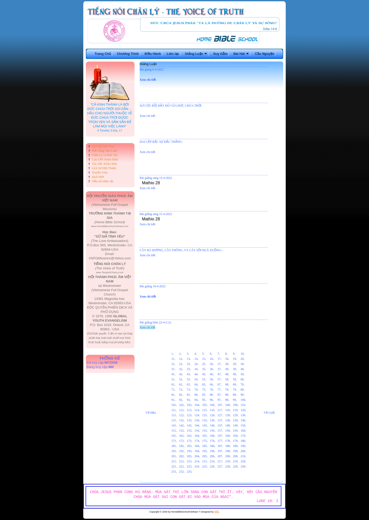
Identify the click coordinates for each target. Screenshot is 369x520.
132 (181, 420)
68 (226, 384)
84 (196, 394)
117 (220, 410)
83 (188, 394)
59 (234, 379)
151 (173, 430)
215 (204, 461)
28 (226, 364)
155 (204, 430)
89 (234, 394)
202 (181, 456)
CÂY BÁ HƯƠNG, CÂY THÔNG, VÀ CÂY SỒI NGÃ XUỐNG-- (181, 250)
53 (188, 379)
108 (227, 405)
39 (234, 369)
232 (181, 471)
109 (235, 405)
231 (173, 471)
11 (173, 359)
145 (204, 425)
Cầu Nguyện (264, 54)
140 (243, 420)
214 (196, 461)
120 (243, 410)
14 (196, 359)
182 (181, 446)
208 (227, 456)
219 (235, 461)
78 (226, 389)
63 (188, 384)
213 (189, 461)
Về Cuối (269, 412)
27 (219, 364)
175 (204, 441)
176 (212, 441)
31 (173, 369)
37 (219, 369)
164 (196, 435)
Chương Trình (128, 54)
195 (204, 451)
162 (181, 435)
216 (212, 461)
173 (189, 441)
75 (203, 389)
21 (173, 364)
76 (211, 389)
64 (196, 384)
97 (219, 400)
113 (189, 410)
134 (196, 420)
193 (189, 451)
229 (235, 466)
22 (180, 364)
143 (189, 425)
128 (227, 415)
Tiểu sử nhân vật (103, 181)
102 (181, 405)
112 (181, 410)
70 (242, 384)
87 (219, 394)
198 (227, 451)
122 (181, 415)
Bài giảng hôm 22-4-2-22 (155, 322)
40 (242, 369)
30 (242, 364)
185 (204, 446)
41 (173, 374)
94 (196, 400)
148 (227, 425)
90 (242, 394)
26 (211, 364)
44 (196, 374)
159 (235, 430)
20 (242, 359)
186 (212, 446)
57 (219, 379)
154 (196, 430)
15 (203, 359)
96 (211, 400)
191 (173, 451)
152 (181, 430)
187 (220, 446)
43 (188, 374)
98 (226, 400)
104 (196, 405)
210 (243, 456)
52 (180, 379)
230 (243, 466)
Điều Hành (153, 54)
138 (227, 420)
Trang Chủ (103, 54)
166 (212, 435)
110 (243, 405)
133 (189, 420)
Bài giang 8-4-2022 (151, 69)
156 (212, 430)
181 (173, 446)
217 (220, 461)
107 (220, 405)
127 (220, 415)
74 (196, 389)
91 (173, 400)
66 (211, 384)
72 (180, 389)
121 (173, 415)
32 (180, 369)
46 (211, 374)
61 (173, 384)
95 (203, 400)
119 (235, 410)
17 (219, 359)
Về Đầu (151, 412)
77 (219, 389)
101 (173, 405)
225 (204, 466)
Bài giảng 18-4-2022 (153, 286)
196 (212, 451)
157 (220, 430)
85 (203, 394)
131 (173, 420)
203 (189, 456)
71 (173, 389)
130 (243, 415)
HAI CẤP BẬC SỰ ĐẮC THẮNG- (161, 142)
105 (204, 405)
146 (212, 425)
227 (220, 466)
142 (181, 425)
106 (212, 405)
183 (189, 446)
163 (189, 435)
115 (204, 410)
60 (242, 379)
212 (181, 461)
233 (189, 471)
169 (235, 435)
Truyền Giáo (100, 172)
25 (203, 364)
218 (227, 461)
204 (196, 456)
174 (196, 441)
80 (242, 389)
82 (180, 394)
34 (196, 369)
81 (173, 394)
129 (235, 415)
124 (196, 415)
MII (216, 511)
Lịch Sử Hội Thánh (104, 168)
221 (173, 466)
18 (226, 359)
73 (188, 389)
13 (188, 359)
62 (180, 384)
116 (212, 410)
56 (211, 379)
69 (234, 384)
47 (219, 374)
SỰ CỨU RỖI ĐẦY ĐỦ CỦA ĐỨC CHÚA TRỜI (170, 105)
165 (204, 435)
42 (180, 374)
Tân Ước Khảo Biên (104, 164)
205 (204, 456)
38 (226, 369)
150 (243, 425)
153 (189, 430)
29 (234, 364)
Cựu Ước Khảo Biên (105, 159)
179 (235, 441)
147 (220, 425)
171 (173, 441)
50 (242, 374)
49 (234, 374)
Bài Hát (241, 54)
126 (212, 415)
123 (189, 415)
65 (203, 384)
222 (181, 466)
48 (226, 374)
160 (243, 430)
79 (234, 389)
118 (227, 410)
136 (212, 420)
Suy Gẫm (220, 54)
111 (173, 410)
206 (212, 456)
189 (235, 446)
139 (235, 420)
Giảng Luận (196, 54)
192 (181, 451)
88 (226, 394)
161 (173, 435)
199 (235, 451)
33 (188, 369)
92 (180, 400)
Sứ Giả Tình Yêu (103, 146)
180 (243, 441)
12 (180, 359)
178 (227, 441)
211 (173, 461)
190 (243, 446)
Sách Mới (98, 177)
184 (196, 446)
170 (243, 435)
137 (220, 420)
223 (189, 466)
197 (220, 451)
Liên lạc (173, 54)
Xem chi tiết (148, 79)
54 (196, 379)
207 (220, 456)
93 (188, 400)
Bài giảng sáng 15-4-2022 (156, 178)
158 (227, 430)
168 (227, 435)
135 (204, 420)
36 (211, 369)
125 (204, 415)
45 (203, 374)
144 (196, 425)
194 (196, 451)
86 (211, 394)
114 (196, 410)
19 (234, 359)
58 (226, 379)
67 (219, 384)
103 (189, 405)
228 (227, 466)
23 (188, 364)
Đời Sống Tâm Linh (104, 150)
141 (173, 425)
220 (243, 461)
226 (212, 466)
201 (173, 456)
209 (235, 456)
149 (235, 425)
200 (243, 451)
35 (203, 369)
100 (243, 400)
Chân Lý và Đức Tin (104, 155)
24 (196, 364)
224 (196, 466)
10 (242, 353)
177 (220, 441)
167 (220, 435)
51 (173, 379)
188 (227, 446)
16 (211, 359)
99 (234, 400)
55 (203, 379)
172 (181, 441)
